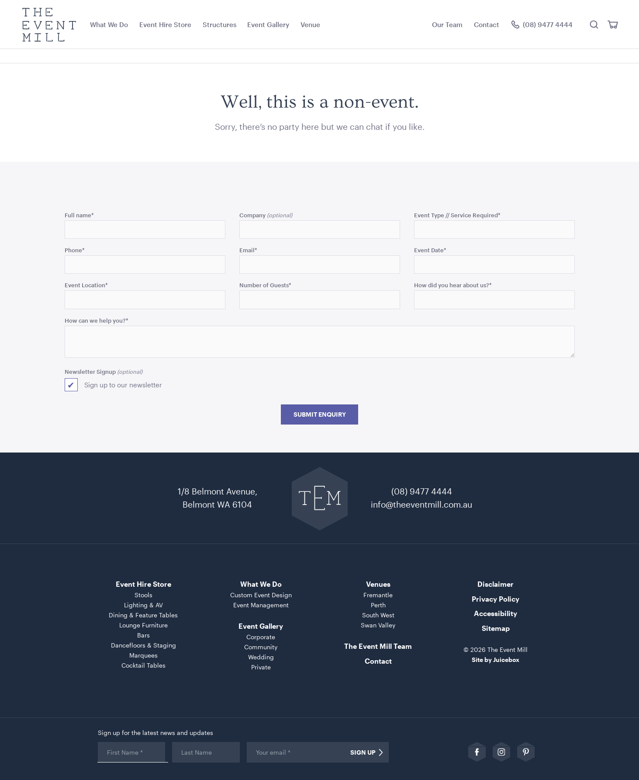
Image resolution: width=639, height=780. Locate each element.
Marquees (143, 655)
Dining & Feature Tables (143, 615)
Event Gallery (268, 24)
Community (260, 647)
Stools (143, 595)
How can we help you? (96, 320)
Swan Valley (378, 625)
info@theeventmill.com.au (421, 504)
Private (261, 667)
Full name (79, 215)
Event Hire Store (165, 24)
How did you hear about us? (453, 285)
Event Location (86, 285)
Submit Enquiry (320, 414)
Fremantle (378, 595)
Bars (143, 635)
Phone (75, 250)
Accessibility (495, 613)
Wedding (261, 657)
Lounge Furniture (143, 625)
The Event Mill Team (378, 646)
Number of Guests (265, 285)
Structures (219, 24)
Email (248, 250)
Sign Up (363, 752)
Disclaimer (495, 584)
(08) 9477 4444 (421, 491)
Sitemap (496, 628)
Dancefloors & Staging (143, 645)
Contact (486, 24)
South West (378, 615)
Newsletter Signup (90, 371)
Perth (378, 605)
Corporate (260, 637)
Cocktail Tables (143, 665)
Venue (310, 24)
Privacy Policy (495, 599)
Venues (378, 584)
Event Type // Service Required (457, 215)
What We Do (109, 24)
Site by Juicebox (495, 659)
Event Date (430, 250)
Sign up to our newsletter (123, 385)
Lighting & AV (143, 605)
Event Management (261, 605)
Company (252, 215)
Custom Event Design (261, 595)
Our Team (447, 24)
